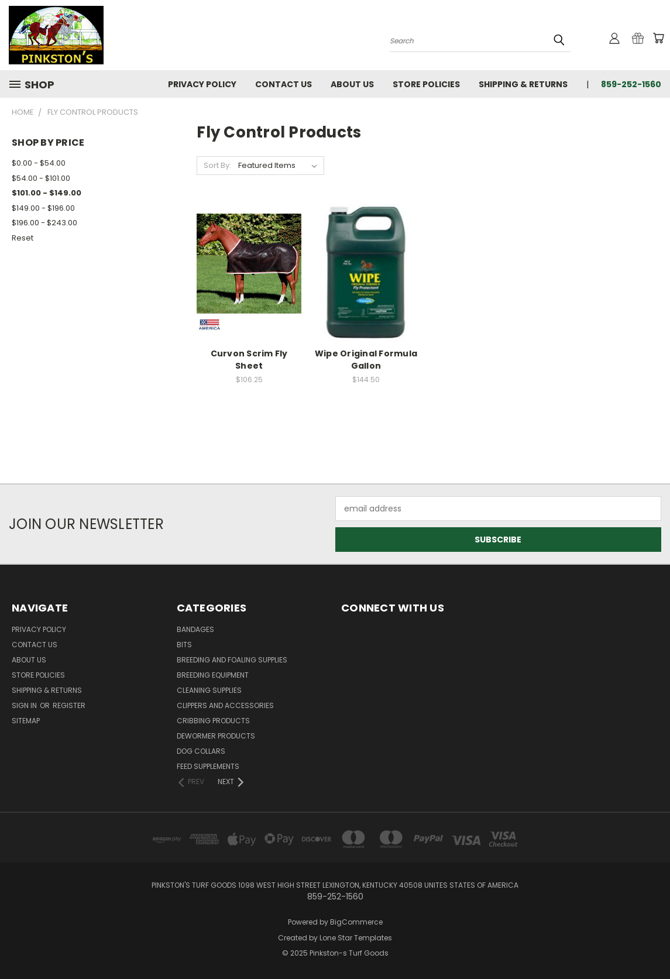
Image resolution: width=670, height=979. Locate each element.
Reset (22, 237)
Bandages (195, 629)
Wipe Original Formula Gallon (366, 360)
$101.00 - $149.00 (46, 192)
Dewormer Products (216, 736)
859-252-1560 (631, 84)
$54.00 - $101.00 (41, 178)
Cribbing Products (213, 721)
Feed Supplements (208, 766)
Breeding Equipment (213, 675)
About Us (352, 84)
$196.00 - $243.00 (44, 222)
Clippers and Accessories (225, 705)
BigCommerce (356, 922)
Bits (184, 645)
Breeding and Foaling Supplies (232, 660)
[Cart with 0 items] (658, 38)
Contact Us (283, 84)
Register (69, 705)
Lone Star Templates (355, 938)
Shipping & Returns (523, 84)
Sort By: (217, 165)
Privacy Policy (202, 84)
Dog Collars (201, 751)
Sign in (25, 705)
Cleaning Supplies (209, 690)
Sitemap (26, 721)
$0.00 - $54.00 (39, 163)
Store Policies (426, 84)
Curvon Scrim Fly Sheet (249, 360)
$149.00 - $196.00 (43, 208)
